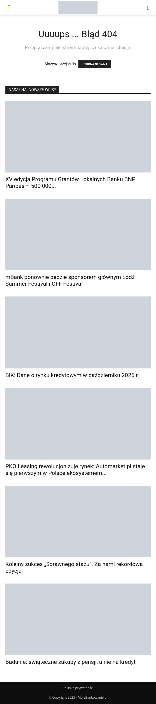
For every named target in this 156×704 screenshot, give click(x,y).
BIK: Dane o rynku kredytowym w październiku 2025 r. (72, 375)
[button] (9, 7)
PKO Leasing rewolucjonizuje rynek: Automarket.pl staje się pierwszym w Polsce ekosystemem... (75, 469)
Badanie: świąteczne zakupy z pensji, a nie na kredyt (70, 662)
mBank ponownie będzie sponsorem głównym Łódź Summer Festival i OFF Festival (70, 280)
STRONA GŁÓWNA (94, 64)
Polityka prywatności (78, 688)
